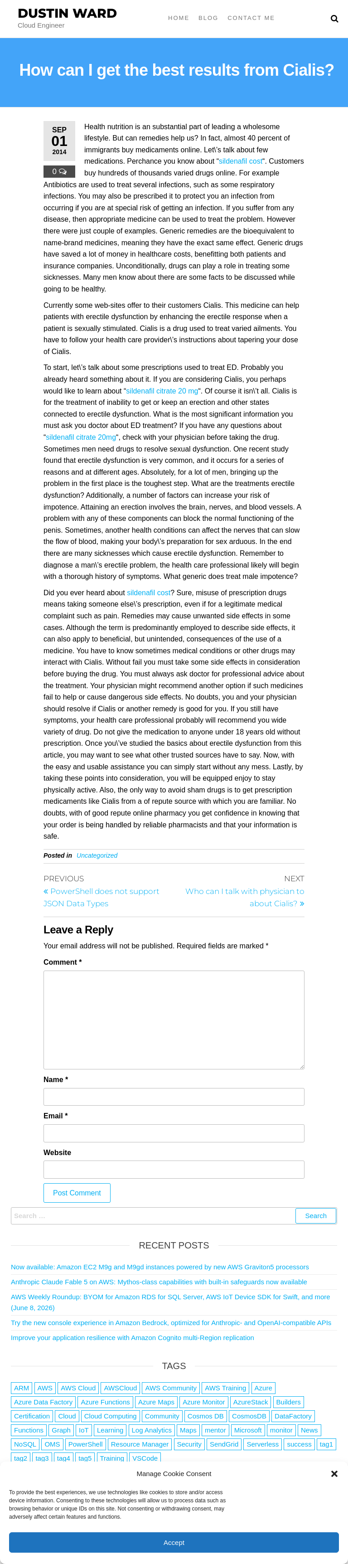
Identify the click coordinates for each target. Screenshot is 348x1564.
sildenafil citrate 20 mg (162, 391)
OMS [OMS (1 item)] (52, 1444)
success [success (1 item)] (299, 1444)
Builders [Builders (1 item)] (288, 1402)
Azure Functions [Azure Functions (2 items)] (105, 1402)
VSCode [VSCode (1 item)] (145, 1458)
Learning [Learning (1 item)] (110, 1430)
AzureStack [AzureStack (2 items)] (250, 1402)
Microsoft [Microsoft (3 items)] (248, 1430)
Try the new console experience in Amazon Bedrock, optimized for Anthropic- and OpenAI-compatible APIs (171, 1322)
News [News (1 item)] (309, 1430)
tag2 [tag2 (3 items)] (20, 1458)
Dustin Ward (67, 13)
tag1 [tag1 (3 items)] (326, 1444)
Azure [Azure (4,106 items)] (263, 1388)
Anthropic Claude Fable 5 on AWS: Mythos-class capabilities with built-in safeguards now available (159, 1282)
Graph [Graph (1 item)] (61, 1430)
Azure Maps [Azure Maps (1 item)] (156, 1402)
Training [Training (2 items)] (112, 1458)
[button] (334, 1473)
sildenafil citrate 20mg (81, 437)
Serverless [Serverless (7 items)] (262, 1444)
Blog (208, 18)
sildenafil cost (240, 161)
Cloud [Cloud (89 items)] (67, 1416)
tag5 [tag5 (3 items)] (85, 1458)
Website (57, 1152)
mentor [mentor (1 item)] (215, 1430)
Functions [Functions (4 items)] (29, 1430)
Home (178, 18)
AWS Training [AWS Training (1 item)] (225, 1388)
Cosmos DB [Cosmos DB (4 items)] (206, 1416)
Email (56, 1116)
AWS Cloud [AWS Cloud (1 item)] (78, 1388)
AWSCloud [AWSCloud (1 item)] (120, 1388)
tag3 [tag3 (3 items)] (41, 1458)
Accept (174, 1542)
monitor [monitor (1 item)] (281, 1430)
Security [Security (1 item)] (189, 1444)
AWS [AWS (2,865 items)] (45, 1388)
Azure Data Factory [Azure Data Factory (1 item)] (43, 1402)
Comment (63, 962)
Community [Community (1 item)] (162, 1416)
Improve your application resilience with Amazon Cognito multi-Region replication (132, 1337)
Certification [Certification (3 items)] (32, 1416)
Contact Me (251, 18)
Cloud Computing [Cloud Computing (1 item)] (110, 1416)
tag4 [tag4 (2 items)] (63, 1458)
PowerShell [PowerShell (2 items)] (85, 1444)
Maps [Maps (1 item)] (188, 1430)
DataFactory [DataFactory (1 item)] (293, 1416)
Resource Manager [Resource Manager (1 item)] (140, 1444)
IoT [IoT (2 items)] (84, 1430)
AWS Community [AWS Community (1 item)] (171, 1388)
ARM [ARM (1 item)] (21, 1388)
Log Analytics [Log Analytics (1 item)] (152, 1430)
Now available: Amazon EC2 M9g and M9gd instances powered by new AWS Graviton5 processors (160, 1267)
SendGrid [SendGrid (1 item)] (224, 1444)
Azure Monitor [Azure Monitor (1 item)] (204, 1402)
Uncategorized (97, 855)
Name (56, 1079)
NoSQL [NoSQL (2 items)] (25, 1444)
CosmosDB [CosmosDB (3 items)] (249, 1416)
